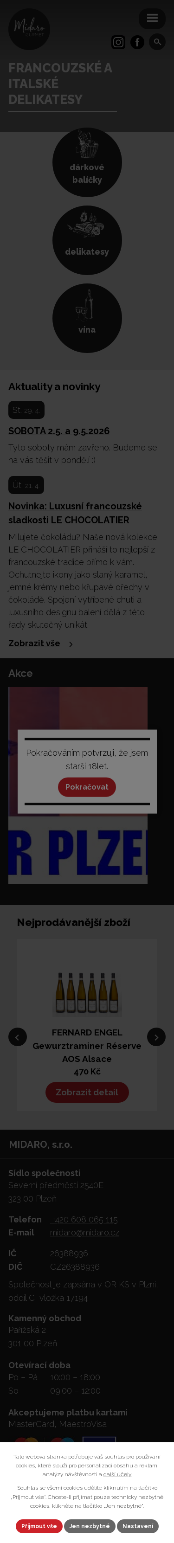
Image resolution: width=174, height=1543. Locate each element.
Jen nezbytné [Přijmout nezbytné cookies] (90, 1526)
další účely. (117, 1474)
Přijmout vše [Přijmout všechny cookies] (39, 1526)
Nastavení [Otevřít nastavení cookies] (137, 1526)
